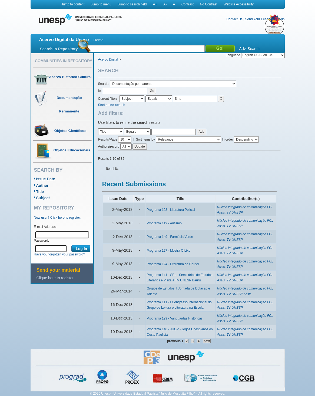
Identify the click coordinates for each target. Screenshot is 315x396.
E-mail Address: (45, 227)
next (207, 341)
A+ (155, 4)
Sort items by (145, 139)
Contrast (187, 4)
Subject (43, 198)
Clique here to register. (56, 278)
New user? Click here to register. (57, 217)
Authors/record (109, 146)
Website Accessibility (239, 4)
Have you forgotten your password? (59, 254)
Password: (41, 240)
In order (227, 139)
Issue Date (45, 179)
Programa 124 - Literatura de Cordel (173, 264)
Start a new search (111, 105)
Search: (104, 84)
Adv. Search (249, 48)
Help (281, 19)
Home (99, 40)
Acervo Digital (108, 59)
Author (42, 185)
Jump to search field (132, 4)
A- (165, 4)
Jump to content (72, 4)
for (100, 91)
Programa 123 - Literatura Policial (171, 210)
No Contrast (208, 4)
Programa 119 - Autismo (164, 223)
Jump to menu (101, 4)
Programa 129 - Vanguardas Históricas (175, 318)
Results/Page (107, 139)
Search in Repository (59, 49)
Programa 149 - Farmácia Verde (170, 237)
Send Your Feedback (260, 19)
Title (40, 191)
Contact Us (234, 19)
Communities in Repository (63, 61)
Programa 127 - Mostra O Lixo (168, 250)
